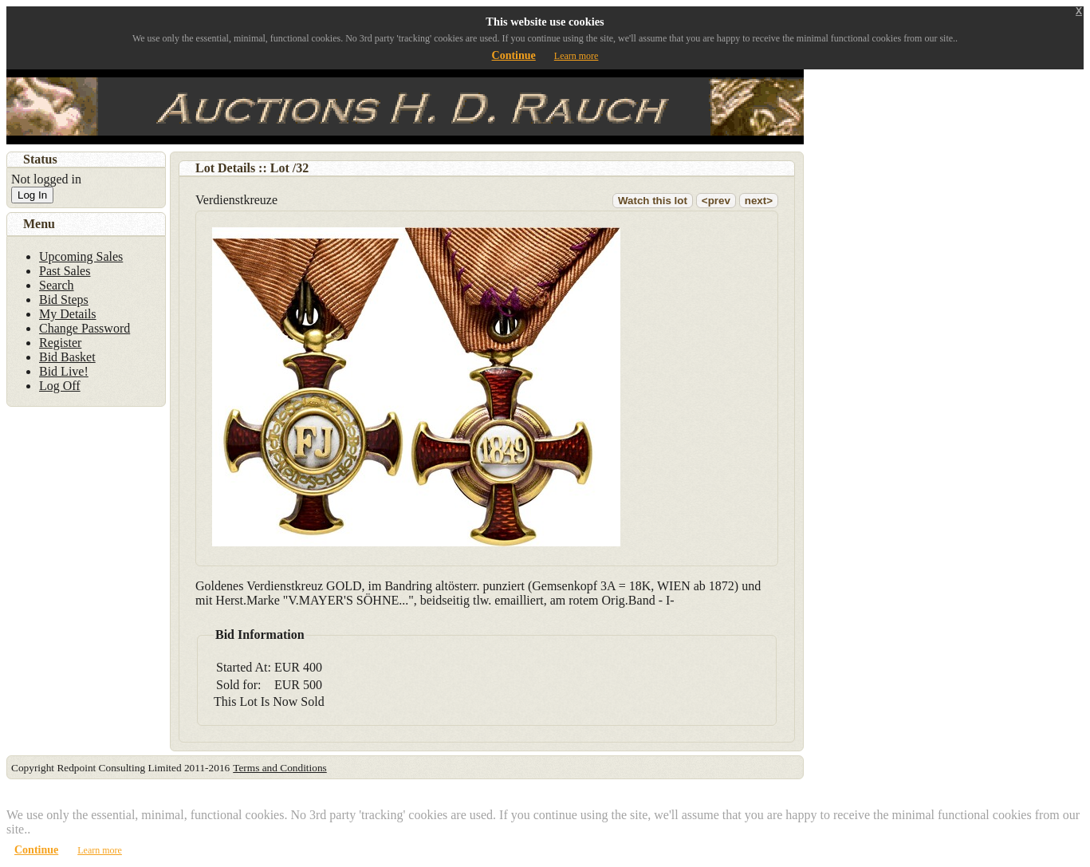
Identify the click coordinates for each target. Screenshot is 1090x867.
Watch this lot (652, 201)
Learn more (576, 55)
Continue (514, 55)
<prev (716, 201)
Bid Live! (64, 371)
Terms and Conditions (280, 768)
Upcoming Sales (81, 256)
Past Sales (64, 271)
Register (60, 342)
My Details (67, 314)
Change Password (84, 328)
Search (56, 285)
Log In (32, 195)
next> (759, 201)
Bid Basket (67, 357)
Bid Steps (64, 299)
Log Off (60, 385)
